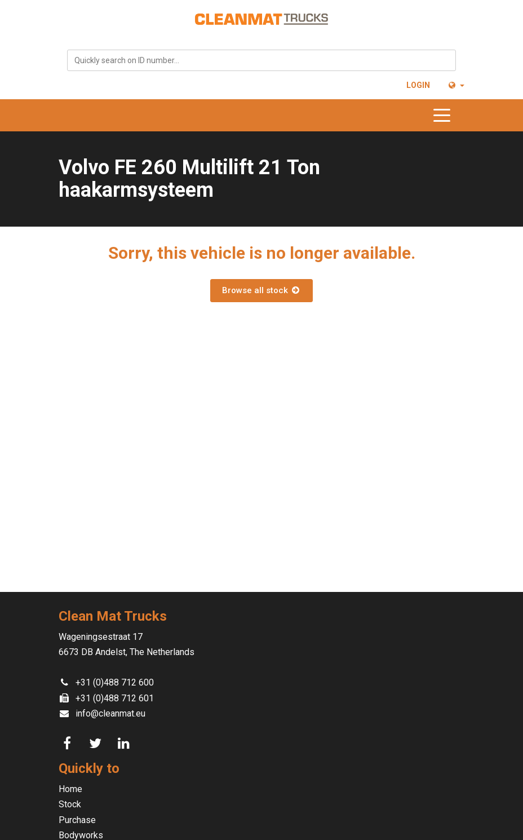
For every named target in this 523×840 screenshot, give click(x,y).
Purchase (77, 820)
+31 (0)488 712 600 (115, 682)
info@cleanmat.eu (110, 713)
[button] (455, 85)
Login (418, 85)
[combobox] (261, 60)
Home (70, 789)
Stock (70, 804)
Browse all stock (261, 290)
